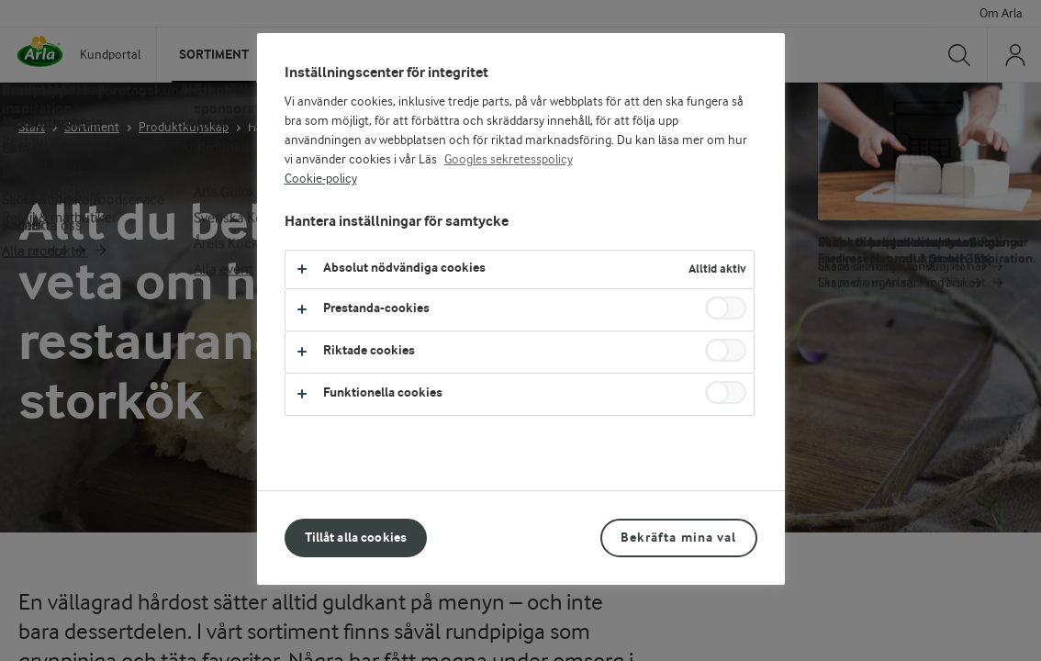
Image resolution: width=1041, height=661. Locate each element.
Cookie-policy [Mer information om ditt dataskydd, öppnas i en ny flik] (321, 179)
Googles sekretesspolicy (508, 159)
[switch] (725, 308)
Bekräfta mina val (678, 537)
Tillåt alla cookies (356, 537)
